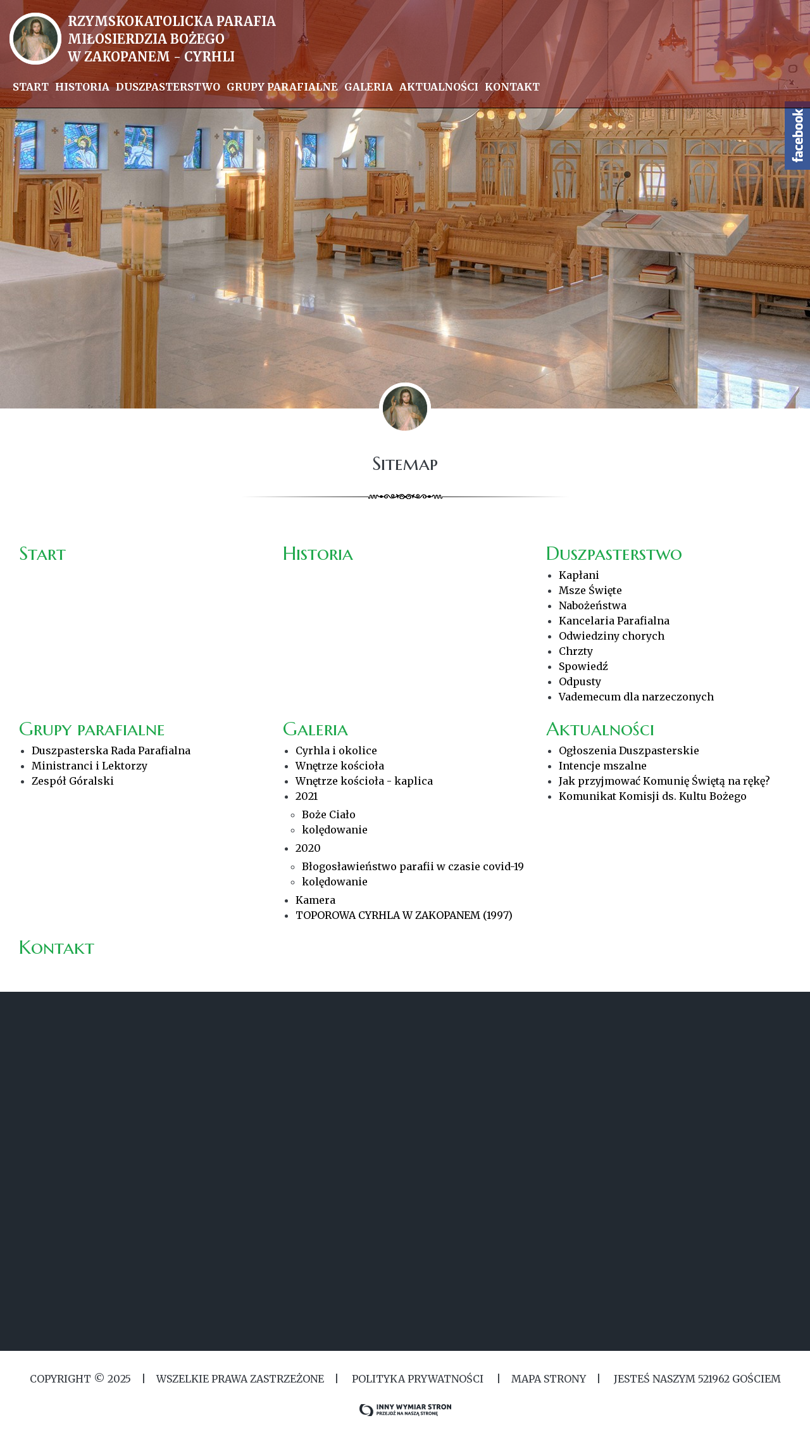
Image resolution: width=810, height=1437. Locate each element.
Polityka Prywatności (417, 1378)
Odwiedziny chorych (611, 636)
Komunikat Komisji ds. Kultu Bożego (653, 796)
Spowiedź (583, 666)
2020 (308, 848)
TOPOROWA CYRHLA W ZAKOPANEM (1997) (404, 915)
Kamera (315, 900)
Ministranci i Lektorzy (89, 765)
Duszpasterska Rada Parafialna (111, 750)
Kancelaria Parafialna (614, 620)
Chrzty (576, 651)
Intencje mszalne (603, 765)
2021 (307, 796)
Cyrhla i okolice (336, 750)
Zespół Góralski (73, 781)
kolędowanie (335, 829)
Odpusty (580, 681)
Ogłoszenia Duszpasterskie (629, 750)
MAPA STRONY (548, 1378)
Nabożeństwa (592, 605)
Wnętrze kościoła (340, 765)
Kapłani (579, 575)
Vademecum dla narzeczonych (636, 696)
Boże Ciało (329, 814)
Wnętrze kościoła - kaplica (364, 781)
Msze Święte (590, 590)
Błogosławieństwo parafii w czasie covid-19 (413, 866)
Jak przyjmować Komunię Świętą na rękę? (664, 781)
